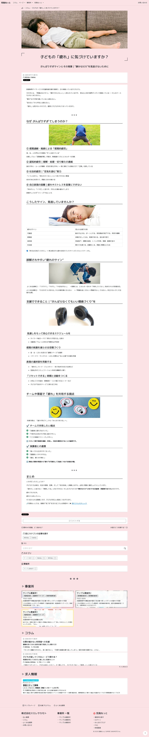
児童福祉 (34, 538)
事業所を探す (99, 717)
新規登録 (98, 728)
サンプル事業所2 (65, 720)
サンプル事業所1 (65, 717)
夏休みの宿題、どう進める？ (32, 527)
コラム (15, 3)
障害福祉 (26, 538)
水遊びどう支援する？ (119, 527)
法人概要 (26, 717)
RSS (23, 543)
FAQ (96, 725)
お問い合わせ (142, 3)
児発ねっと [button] (38, 3)
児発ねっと (6, 2)
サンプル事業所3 (65, 722)
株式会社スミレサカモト (34, 713)
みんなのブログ (100, 722)
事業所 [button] (29, 3)
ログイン (98, 720)
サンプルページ (29, 705)
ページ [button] (21, 3)
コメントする (74, 521)
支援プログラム (44, 705)
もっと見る (123, 667)
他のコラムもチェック (79, 503)
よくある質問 (59, 705)
